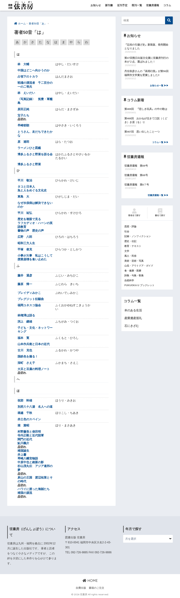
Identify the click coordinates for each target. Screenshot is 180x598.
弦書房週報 (152, 5)
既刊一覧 (137, 5)
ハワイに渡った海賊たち (34, 489)
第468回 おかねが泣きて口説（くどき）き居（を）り (145, 121)
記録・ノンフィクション (138, 237)
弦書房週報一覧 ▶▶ (158, 196)
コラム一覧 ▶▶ (160, 143)
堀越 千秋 (25, 413)
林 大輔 (23, 64)
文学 (127, 252)
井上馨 (22, 454)
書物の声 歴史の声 (31, 230)
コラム (167, 5)
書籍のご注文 (96, 588)
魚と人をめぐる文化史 (32, 190)
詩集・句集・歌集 (134, 277)
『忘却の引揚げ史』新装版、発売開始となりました (146, 46)
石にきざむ (131, 327)
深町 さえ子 (26, 363)
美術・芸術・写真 (134, 262)
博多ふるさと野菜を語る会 (35, 154)
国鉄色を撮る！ (28, 356)
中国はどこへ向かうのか (34, 70)
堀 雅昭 (23, 425)
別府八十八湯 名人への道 (35, 407)
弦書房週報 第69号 (136, 166)
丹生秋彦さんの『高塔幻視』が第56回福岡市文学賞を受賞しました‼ (146, 73)
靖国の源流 (25, 493)
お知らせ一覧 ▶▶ (159, 86)
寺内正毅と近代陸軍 (31, 435)
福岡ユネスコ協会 (29, 305)
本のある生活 (133, 312)
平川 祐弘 (25, 213)
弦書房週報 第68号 (136, 176)
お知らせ (96, 5)
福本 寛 (23, 338)
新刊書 (109, 5)
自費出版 (81, 588)
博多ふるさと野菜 (29, 164)
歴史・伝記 (130, 242)
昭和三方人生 (26, 243)
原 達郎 (23, 142)
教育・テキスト (133, 247)
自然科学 (129, 282)
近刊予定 (122, 5)
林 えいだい (26, 93)
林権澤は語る (26, 315)
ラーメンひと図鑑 (29, 148)
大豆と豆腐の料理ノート (34, 369)
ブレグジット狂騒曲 (31, 299)
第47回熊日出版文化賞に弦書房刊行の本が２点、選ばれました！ (146, 60)
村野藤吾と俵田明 (29, 431)
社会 (127, 232)
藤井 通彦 (25, 275)
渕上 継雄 (25, 321)
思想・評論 (130, 227)
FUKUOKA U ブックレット (140, 287)
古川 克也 (25, 350)
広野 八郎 (25, 237)
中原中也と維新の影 (31, 462)
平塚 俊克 (25, 249)
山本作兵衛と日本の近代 (34, 344)
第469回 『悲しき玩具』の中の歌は (145, 109)
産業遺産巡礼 (133, 320)
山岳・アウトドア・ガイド (139, 267)
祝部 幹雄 (25, 400)
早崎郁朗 (23, 125)
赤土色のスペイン (29, 419)
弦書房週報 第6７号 (136, 185)
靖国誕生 (23, 451)
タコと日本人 (26, 186)
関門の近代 (25, 439)
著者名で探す (134, 214)
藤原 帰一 (25, 284)
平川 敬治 (25, 180)
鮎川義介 (23, 443)
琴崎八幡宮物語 (28, 458)
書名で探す (160, 214)
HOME (90, 581)
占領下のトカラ (28, 76)
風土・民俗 (130, 257)
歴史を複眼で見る (29, 219)
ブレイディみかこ (29, 293)
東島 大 (23, 196)
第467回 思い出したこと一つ (142, 132)
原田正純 (23, 109)
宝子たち (23, 115)
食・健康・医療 (133, 272)
